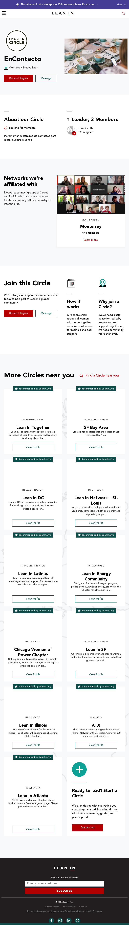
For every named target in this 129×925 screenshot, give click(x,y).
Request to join (18, 78)
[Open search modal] (123, 13)
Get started (88, 827)
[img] (33, 405)
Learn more (97, 240)
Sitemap (83, 907)
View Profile (33, 447)
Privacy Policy (69, 907)
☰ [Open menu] (4, 13)
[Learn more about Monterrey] (91, 194)
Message (46, 78)
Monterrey (90, 227)
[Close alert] (121, 5)
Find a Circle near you (99, 375)
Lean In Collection (93, 911)
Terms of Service (51, 907)
